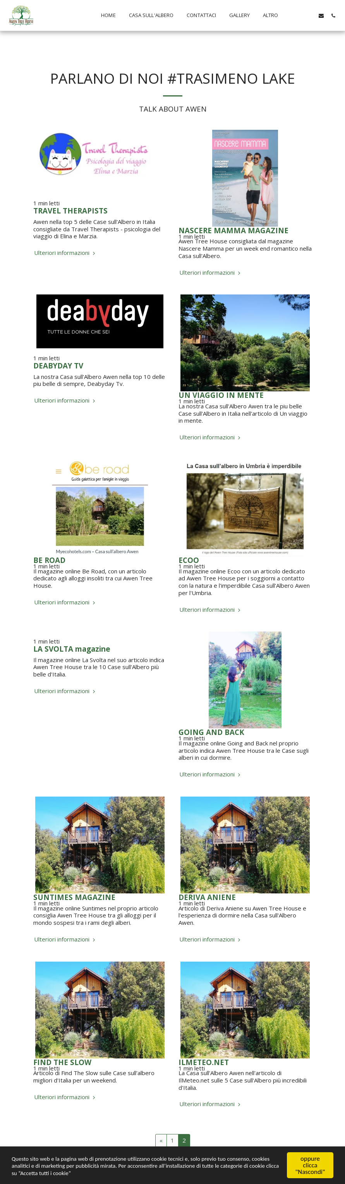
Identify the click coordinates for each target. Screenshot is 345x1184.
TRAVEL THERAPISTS (70, 210)
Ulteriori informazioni (65, 252)
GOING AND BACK (211, 732)
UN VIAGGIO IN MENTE (221, 395)
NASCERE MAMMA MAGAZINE (233, 230)
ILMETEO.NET (204, 1062)
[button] (297, 15)
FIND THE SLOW (62, 1062)
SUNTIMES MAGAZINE (74, 897)
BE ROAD (49, 560)
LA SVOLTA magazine (71, 649)
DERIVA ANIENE (207, 897)
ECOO (189, 560)
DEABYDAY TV (58, 365)
